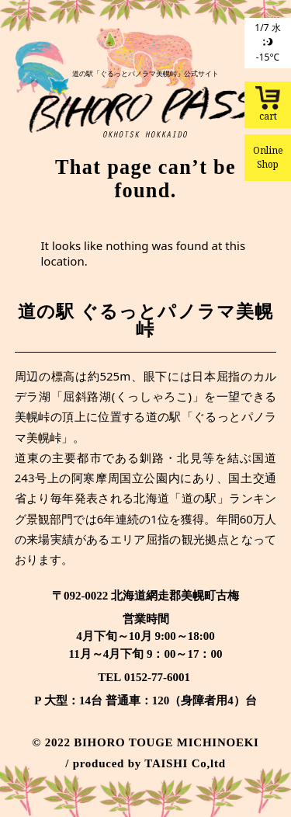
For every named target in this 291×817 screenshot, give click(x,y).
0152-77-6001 (157, 677)
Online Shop (268, 157)
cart (267, 104)
